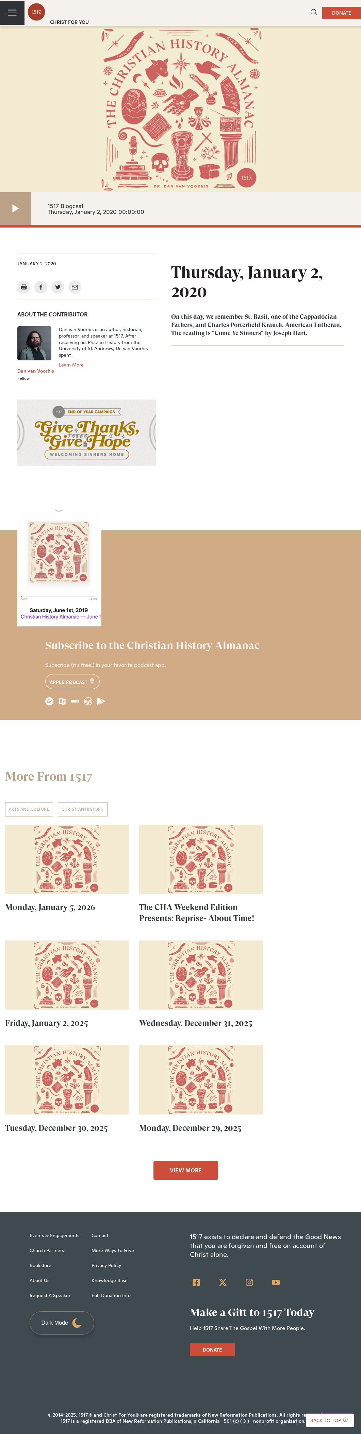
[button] (314, 13)
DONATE (341, 13)
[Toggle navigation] (12, 13)
